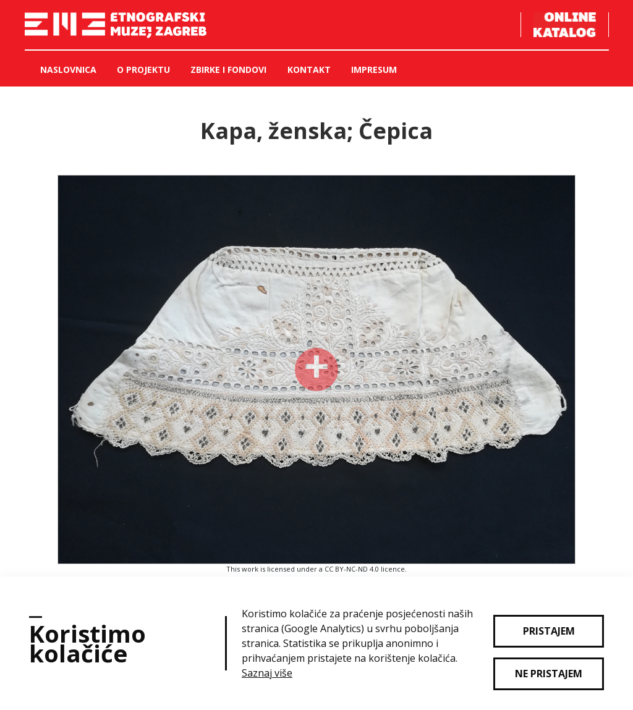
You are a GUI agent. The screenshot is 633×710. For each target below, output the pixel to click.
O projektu (143, 69)
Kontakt (309, 69)
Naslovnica (68, 69)
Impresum (374, 69)
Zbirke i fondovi (228, 69)
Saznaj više (267, 673)
